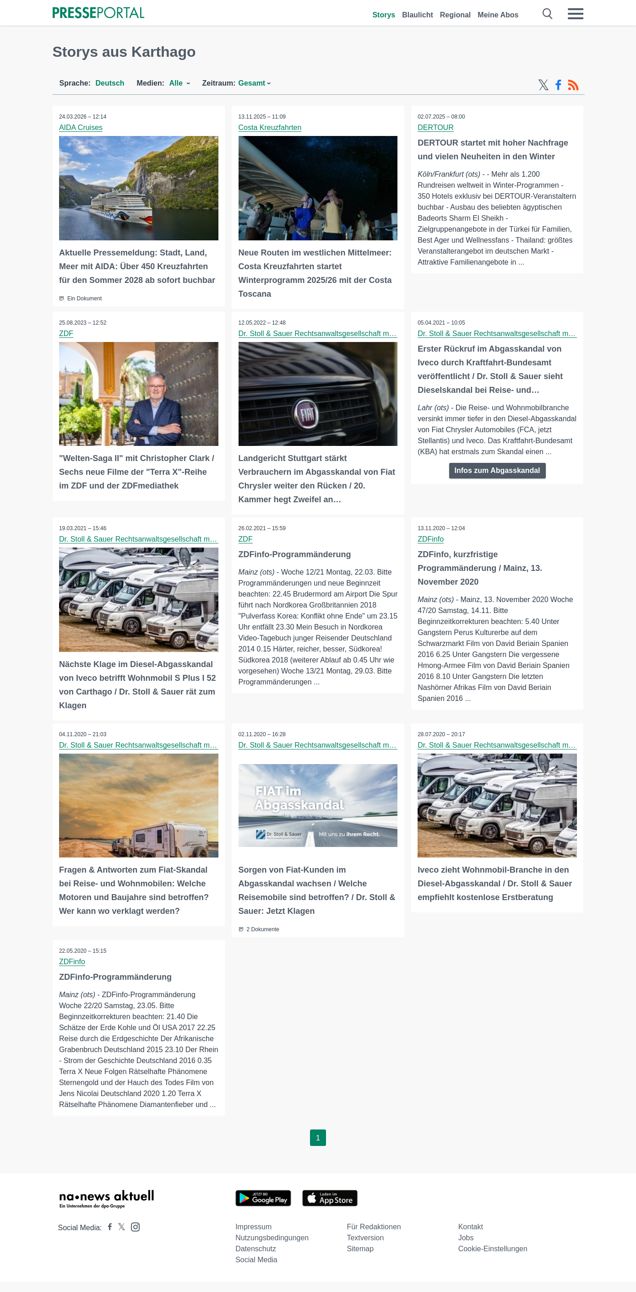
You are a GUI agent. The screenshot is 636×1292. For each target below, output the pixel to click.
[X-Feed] (543, 85)
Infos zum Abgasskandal (497, 481)
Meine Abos (498, 15)
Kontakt (470, 1237)
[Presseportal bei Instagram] (132, 1236)
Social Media (256, 1270)
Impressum (253, 1237)
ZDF (67, 333)
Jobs (466, 1248)
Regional (455, 15)
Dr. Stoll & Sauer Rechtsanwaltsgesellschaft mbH (318, 333)
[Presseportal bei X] (118, 1238)
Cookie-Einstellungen (492, 1259)
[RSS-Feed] (573, 85)
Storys (383, 15)
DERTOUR (436, 127)
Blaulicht (417, 15)
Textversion (365, 1248)
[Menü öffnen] (575, 13)
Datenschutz (255, 1259)
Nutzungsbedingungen (272, 1248)
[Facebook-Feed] (558, 85)
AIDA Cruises (81, 127)
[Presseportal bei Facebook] (107, 1238)
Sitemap (360, 1259)
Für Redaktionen (374, 1237)
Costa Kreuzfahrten (270, 127)
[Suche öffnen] (548, 13)
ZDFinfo (431, 539)
